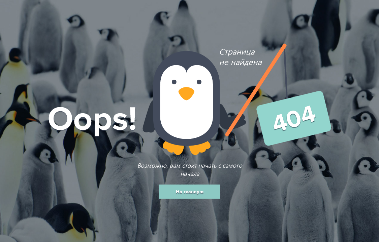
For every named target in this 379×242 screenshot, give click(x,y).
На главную (189, 191)
